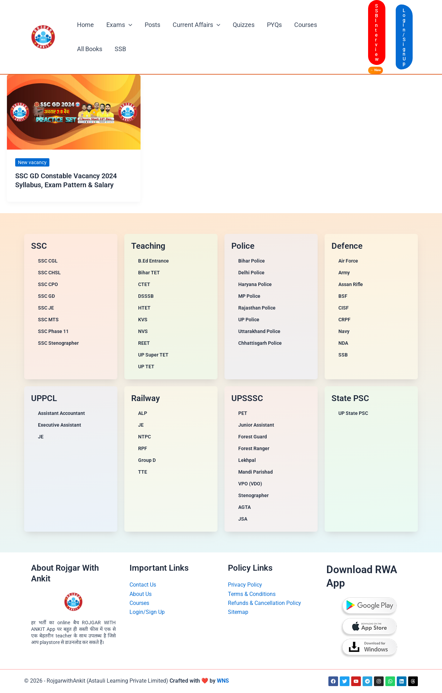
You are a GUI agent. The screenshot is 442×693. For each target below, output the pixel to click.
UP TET (146, 366)
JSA (242, 519)
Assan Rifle (350, 284)
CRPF (344, 319)
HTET (144, 308)
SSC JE (46, 308)
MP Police (249, 296)
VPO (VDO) (250, 483)
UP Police (248, 319)
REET (144, 343)
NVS (143, 331)
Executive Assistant (59, 425)
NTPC (144, 436)
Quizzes (243, 24)
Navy (343, 331)
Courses (305, 24)
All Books (89, 49)
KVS (142, 319)
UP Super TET (153, 355)
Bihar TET (149, 272)
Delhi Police (251, 272)
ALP (142, 413)
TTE (142, 472)
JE (41, 436)
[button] (128, 25)
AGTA (244, 507)
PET (242, 413)
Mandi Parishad (255, 472)
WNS (223, 680)
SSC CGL (48, 261)
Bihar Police (251, 261)
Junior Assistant (256, 425)
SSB (120, 49)
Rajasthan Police (257, 308)
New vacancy (32, 162)
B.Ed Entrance (153, 261)
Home (85, 24)
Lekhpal (247, 460)
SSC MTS (48, 319)
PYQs (274, 24)
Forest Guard (252, 436)
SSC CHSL (49, 272)
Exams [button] (119, 25)
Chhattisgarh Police (260, 343)
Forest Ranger (253, 448)
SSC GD (46, 296)
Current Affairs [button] (196, 25)
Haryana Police (255, 284)
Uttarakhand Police (259, 331)
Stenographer (253, 495)
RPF (142, 448)
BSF (342, 296)
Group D (147, 460)
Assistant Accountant (61, 413)
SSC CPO (48, 284)
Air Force (348, 261)
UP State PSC (353, 413)
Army (344, 272)
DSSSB (146, 296)
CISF (343, 308)
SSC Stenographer (58, 343)
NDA (343, 343)
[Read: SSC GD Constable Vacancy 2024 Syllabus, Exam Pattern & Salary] (74, 111)
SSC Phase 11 (53, 331)
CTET (144, 284)
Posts (152, 24)
